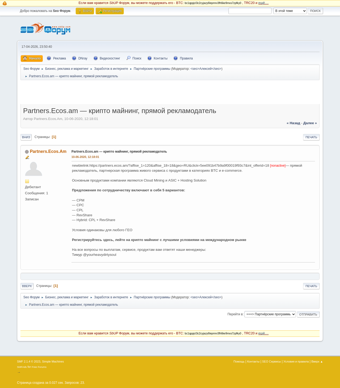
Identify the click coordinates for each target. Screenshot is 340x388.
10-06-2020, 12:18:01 (85, 156)
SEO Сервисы (271, 361)
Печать (311, 137)
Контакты (253, 361)
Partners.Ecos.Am (48, 151)
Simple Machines (53, 361)
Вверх (27, 286)
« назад (293, 123)
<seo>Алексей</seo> (205, 69)
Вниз (26, 137)
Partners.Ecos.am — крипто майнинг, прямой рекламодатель (119, 151)
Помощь (239, 361)
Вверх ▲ (317, 361)
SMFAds (22, 366)
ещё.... (263, 3)
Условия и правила (296, 361)
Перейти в (235, 314)
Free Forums (39, 366)
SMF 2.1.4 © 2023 (28, 361)
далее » (310, 123)
